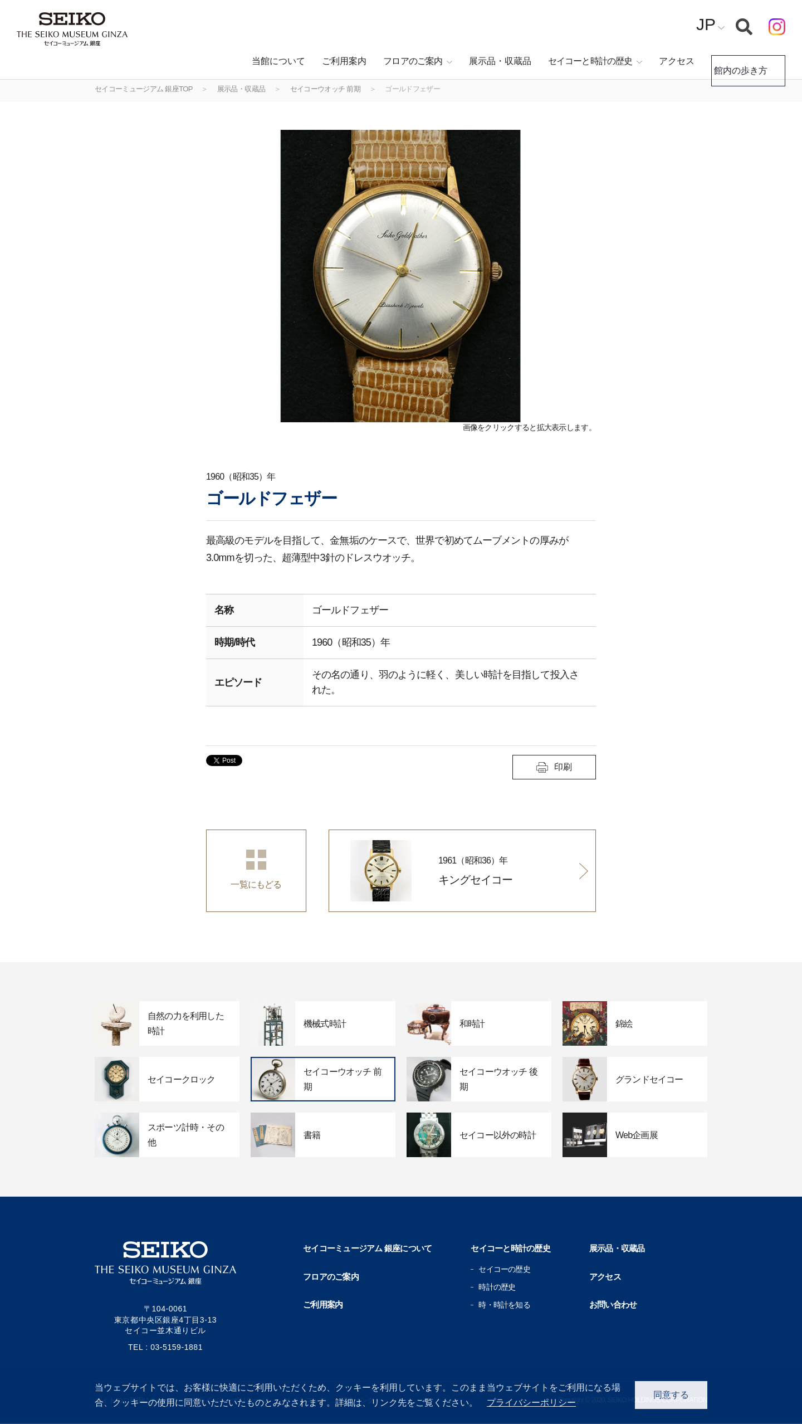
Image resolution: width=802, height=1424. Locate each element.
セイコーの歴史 (504, 1269)
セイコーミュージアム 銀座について (367, 1248)
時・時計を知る (504, 1304)
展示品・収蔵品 (480, 61)
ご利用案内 (325, 61)
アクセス (657, 61)
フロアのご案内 (331, 1276)
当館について (259, 61)
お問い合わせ (613, 1304)
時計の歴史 (496, 1286)
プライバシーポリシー (531, 1402)
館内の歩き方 (738, 61)
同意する (671, 1394)
